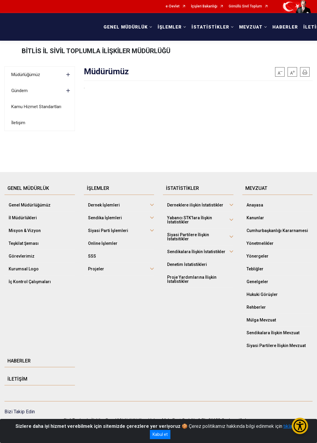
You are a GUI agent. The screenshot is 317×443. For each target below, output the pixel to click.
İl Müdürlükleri (23, 217)
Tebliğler (255, 269)
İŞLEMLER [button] (170, 27)
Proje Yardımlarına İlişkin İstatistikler (191, 279)
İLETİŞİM (17, 379)
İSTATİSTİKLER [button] (210, 27)
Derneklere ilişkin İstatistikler (195, 205)
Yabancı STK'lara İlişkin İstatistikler (189, 219)
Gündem (19, 90)
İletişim (18, 122)
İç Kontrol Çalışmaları (30, 281)
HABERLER (285, 27)
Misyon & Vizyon (25, 230)
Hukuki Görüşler (262, 294)
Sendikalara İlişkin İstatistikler (196, 251)
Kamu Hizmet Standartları (36, 106)
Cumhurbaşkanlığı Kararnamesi (277, 230)
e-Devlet (173, 6)
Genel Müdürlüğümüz (30, 205)
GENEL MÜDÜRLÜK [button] (125, 27)
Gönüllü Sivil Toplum (245, 6)
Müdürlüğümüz (25, 74)
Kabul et (160, 434)
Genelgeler (257, 281)
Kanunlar (255, 217)
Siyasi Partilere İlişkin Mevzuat (276, 345)
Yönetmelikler (260, 243)
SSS (92, 256)
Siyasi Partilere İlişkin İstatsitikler (188, 236)
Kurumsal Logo (24, 269)
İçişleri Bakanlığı (204, 6)
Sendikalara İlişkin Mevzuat (273, 332)
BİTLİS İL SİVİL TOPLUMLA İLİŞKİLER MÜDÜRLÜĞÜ (96, 51)
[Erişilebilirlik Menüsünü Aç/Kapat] (300, 426)
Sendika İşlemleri (105, 217)
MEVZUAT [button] (251, 27)
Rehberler (256, 307)
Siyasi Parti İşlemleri (108, 230)
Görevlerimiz (21, 256)
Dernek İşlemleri (104, 205)
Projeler (96, 269)
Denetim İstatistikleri (187, 264)
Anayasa (255, 205)
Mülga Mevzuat (261, 320)
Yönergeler (258, 256)
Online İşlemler (102, 243)
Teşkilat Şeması (24, 243)
